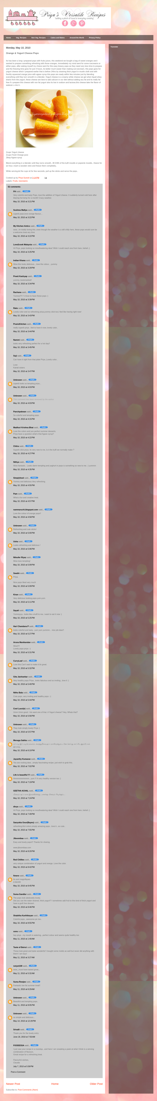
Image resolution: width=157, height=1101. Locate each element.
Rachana (17, 292)
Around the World (77, 38)
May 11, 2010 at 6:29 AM (24, 989)
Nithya (16, 462)
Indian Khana (19, 260)
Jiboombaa (18, 838)
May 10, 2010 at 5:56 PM (24, 716)
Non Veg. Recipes (38, 38)
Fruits (15, 181)
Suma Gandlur (19, 894)
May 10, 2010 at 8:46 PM (24, 907)
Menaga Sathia (20, 740)
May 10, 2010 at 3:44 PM (24, 331)
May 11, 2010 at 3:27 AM (24, 957)
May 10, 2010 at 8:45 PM (24, 886)
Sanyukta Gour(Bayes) (23, 822)
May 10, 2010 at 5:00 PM (24, 533)
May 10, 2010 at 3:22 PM (24, 217)
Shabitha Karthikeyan (23, 916)
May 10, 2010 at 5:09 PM (24, 565)
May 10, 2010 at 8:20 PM (24, 851)
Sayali (16, 610)
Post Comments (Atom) (28, 1090)
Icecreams (23, 181)
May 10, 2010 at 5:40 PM (24, 684)
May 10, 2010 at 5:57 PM (24, 732)
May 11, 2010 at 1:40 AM (24, 939)
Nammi (16, 340)
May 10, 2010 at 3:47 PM (24, 371)
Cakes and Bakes (58, 38)
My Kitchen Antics (21, 226)
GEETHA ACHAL (21, 791)
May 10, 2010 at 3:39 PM (24, 300)
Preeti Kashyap (20, 276)
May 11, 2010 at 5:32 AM (24, 973)
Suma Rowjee (19, 982)
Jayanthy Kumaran (22, 759)
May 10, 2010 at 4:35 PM (24, 469)
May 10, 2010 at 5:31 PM (24, 652)
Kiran (15, 595)
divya (15, 807)
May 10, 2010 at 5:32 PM (24, 668)
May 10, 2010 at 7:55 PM (24, 830)
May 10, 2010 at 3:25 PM (24, 252)
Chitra (16, 446)
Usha (15, 542)
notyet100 (17, 966)
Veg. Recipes (21, 38)
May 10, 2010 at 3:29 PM (24, 268)
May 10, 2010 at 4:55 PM (24, 485)
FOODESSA (18, 1045)
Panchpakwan (19, 412)
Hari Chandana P (21, 626)
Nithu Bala (18, 693)
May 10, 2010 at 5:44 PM (24, 700)
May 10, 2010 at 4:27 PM (24, 453)
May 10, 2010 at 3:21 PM (24, 202)
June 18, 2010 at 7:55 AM (24, 1037)
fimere (16, 876)
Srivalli (16, 1030)
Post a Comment (18, 1072)
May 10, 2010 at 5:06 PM (24, 549)
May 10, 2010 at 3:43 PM (24, 316)
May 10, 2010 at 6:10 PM (24, 750)
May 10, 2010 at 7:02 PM (24, 766)
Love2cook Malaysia (22, 245)
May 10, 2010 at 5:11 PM (24, 602)
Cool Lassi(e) (19, 709)
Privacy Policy (94, 38)
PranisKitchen (19, 324)
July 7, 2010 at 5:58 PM (23, 1066)
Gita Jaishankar (20, 677)
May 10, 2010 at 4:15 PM (24, 419)
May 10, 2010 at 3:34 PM (24, 284)
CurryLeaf (17, 661)
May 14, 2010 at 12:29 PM (24, 1021)
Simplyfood (18, 478)
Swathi (16, 573)
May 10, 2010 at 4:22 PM (24, 438)
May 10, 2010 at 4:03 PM (24, 387)
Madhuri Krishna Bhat (23, 427)
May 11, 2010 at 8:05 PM (24, 1005)
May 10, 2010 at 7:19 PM (24, 782)
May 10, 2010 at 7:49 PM (24, 814)
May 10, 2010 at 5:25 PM (24, 618)
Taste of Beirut (20, 947)
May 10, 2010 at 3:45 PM (24, 347)
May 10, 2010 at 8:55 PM (24, 923)
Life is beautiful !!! (21, 775)
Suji (15, 356)
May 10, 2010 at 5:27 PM (24, 634)
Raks (15, 308)
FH (14, 191)
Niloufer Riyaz (19, 557)
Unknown (17, 380)
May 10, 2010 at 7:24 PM (24, 798)
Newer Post (13, 1083)
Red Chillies (18, 860)
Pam (15, 494)
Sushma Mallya (20, 210)
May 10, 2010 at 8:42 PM (24, 867)
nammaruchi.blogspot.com (25, 510)
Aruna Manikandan (22, 642)
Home (8, 38)
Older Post (96, 1083)
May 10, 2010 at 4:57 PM (24, 501)
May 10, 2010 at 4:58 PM (24, 517)
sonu (15, 931)
